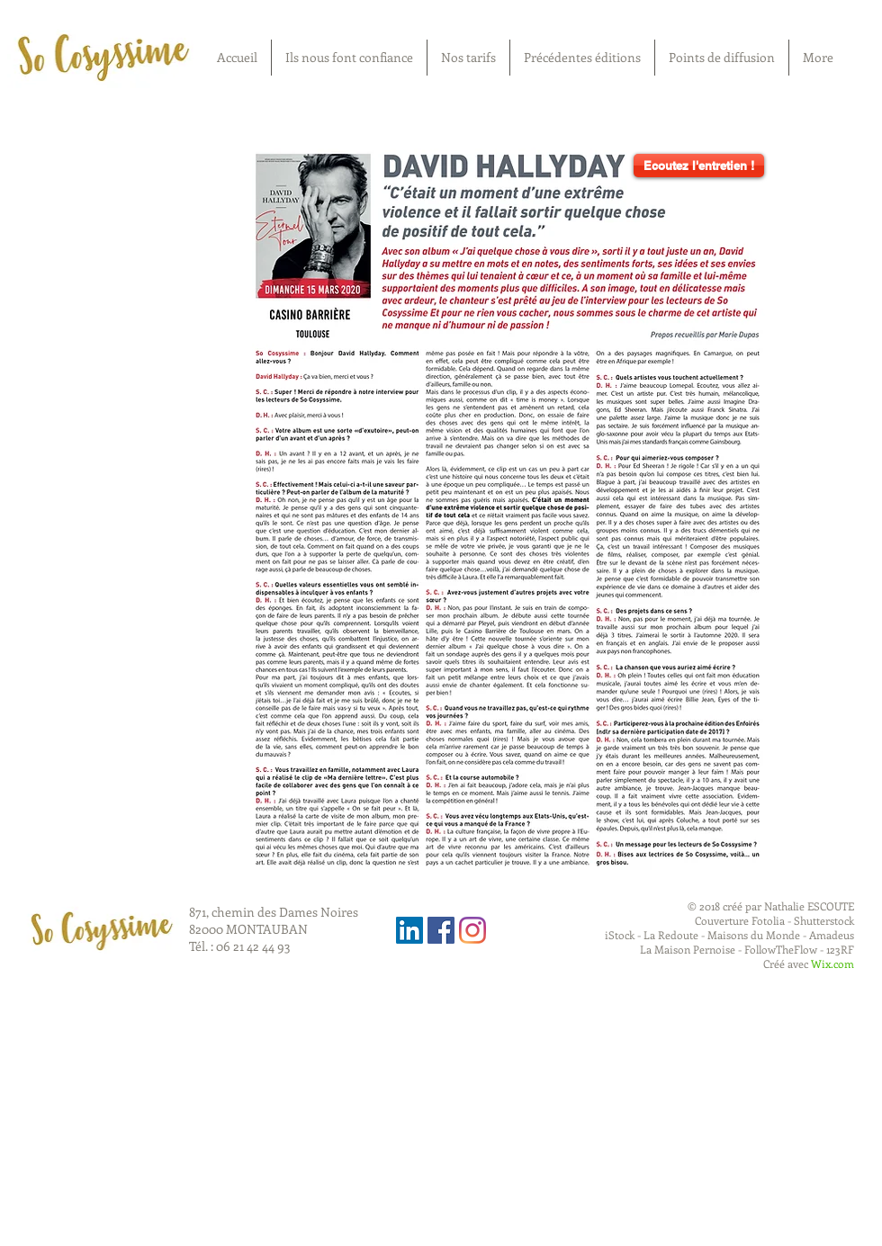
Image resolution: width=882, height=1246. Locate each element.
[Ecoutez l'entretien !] (699, 165)
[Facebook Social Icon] (441, 930)
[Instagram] (472, 930)
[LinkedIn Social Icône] (409, 930)
